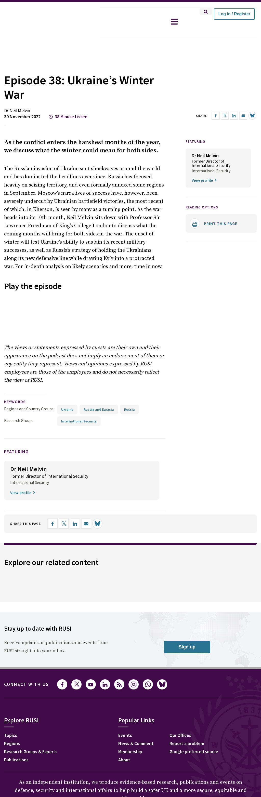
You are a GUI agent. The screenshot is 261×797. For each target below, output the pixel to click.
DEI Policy (134, 755)
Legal (117, 755)
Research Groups (18, 343)
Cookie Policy (16, 755)
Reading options (202, 193)
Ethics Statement (77, 755)
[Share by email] (86, 447)
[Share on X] (64, 447)
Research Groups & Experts (30, 675)
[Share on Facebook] (52, 447)
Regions (12, 666)
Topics (10, 658)
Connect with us (26, 607)
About (124, 683)
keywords (15, 324)
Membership (130, 675)
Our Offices (180, 658)
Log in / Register (234, 14)
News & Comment (136, 666)
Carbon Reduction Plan (168, 755)
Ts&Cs (102, 755)
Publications (16, 683)
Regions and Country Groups (29, 331)
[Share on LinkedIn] (75, 447)
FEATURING (195, 127)
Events (125, 658)
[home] (50, 21)
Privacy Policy (44, 755)
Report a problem (186, 666)
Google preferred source (193, 675)
